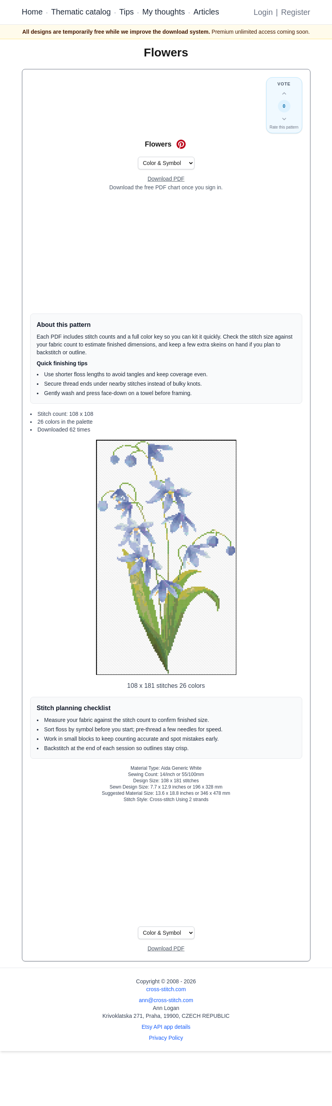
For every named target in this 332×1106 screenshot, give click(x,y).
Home (32, 11)
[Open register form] (165, 179)
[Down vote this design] (284, 118)
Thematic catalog (81, 11)
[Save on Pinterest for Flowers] (181, 144)
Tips (126, 11)
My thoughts (163, 11)
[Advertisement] (166, 252)
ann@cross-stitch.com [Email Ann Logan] (166, 1000)
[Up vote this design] (284, 93)
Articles (206, 11)
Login (263, 12)
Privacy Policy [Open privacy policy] (166, 1038)
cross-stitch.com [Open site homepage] (166, 989)
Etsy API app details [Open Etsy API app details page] (166, 1027)
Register (295, 12)
